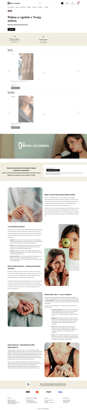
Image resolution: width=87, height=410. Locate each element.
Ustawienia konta (66, 401)
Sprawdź (11, 29)
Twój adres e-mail (49, 168)
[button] (62, 3)
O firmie (46, 401)
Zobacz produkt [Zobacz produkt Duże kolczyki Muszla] (15, 127)
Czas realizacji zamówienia (31, 402)
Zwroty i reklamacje (12, 403)
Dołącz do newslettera (53, 170)
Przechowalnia (66, 402)
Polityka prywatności (12, 401)
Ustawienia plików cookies (13, 402)
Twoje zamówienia (67, 400)
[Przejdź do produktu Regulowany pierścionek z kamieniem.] (26, 66)
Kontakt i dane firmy (48, 400)
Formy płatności (29, 400)
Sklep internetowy (43, 408)
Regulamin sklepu (11, 400)
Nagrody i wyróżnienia (48, 402)
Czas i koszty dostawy (30, 401)
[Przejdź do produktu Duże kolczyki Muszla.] (26, 109)
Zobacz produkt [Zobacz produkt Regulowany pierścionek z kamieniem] (15, 88)
